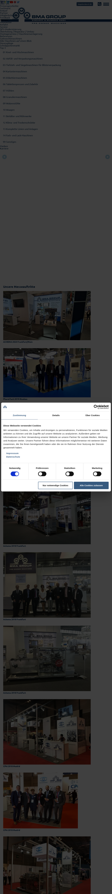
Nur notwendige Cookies (55, 485)
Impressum (12, 453)
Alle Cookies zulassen (91, 485)
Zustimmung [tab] (19, 415)
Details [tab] (56, 415)
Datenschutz (13, 457)
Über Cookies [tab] (92, 415)
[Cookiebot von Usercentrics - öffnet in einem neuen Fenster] (96, 407)
